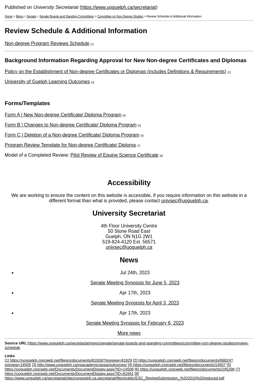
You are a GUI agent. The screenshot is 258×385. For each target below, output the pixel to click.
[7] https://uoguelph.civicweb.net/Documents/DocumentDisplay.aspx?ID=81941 (122, 371)
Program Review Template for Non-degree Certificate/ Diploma (70, 144)
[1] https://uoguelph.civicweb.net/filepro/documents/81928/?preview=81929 (68, 360)
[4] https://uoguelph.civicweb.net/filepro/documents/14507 (177, 364)
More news (128, 333)
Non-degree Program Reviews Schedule (47, 43)
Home (9, 16)
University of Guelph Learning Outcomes (47, 81)
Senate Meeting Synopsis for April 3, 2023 (135, 302)
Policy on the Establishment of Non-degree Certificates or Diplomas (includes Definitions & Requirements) (115, 71)
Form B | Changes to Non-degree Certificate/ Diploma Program (71, 124)
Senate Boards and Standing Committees (67, 16)
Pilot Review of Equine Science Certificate (114, 155)
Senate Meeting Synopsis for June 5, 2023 (135, 282)
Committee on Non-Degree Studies (120, 16)
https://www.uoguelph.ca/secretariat (118, 7)
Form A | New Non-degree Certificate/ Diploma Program (63, 114)
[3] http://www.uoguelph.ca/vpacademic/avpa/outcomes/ (79, 364)
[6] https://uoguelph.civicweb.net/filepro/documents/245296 (185, 369)
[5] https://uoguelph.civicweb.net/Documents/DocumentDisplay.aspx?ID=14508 (118, 366)
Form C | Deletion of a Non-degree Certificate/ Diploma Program (72, 134)
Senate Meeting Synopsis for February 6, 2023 (135, 322)
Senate (31, 16)
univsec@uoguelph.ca (184, 200)
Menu (19, 16)
